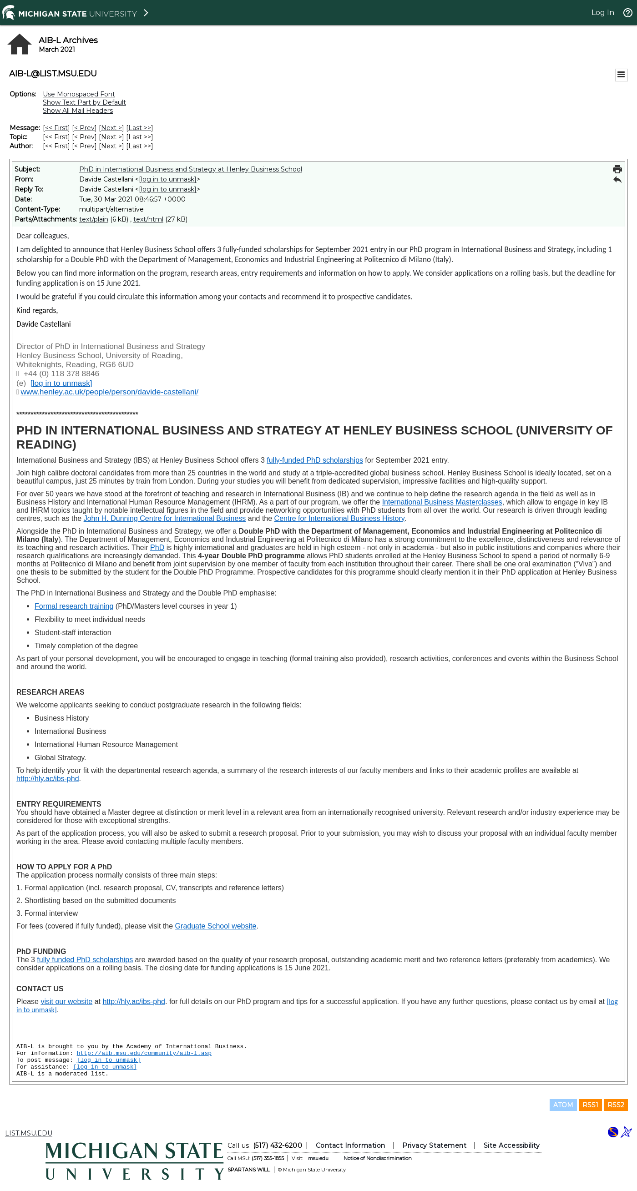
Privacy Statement (434, 1145)
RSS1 (590, 1105)
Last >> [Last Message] (139, 128)
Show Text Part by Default (84, 102)
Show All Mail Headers (78, 110)
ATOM (563, 1105)
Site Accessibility (512, 1145)
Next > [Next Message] (111, 128)
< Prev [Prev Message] (84, 128)
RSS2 (615, 1105)
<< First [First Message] (56, 128)
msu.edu (318, 1158)
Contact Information (350, 1145)
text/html (148, 219)
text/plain (93, 219)
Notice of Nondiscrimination (378, 1158)
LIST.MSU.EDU (28, 1133)
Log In (603, 12)
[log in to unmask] (168, 179)
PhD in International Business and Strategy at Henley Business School (190, 169)
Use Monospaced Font (79, 94)
